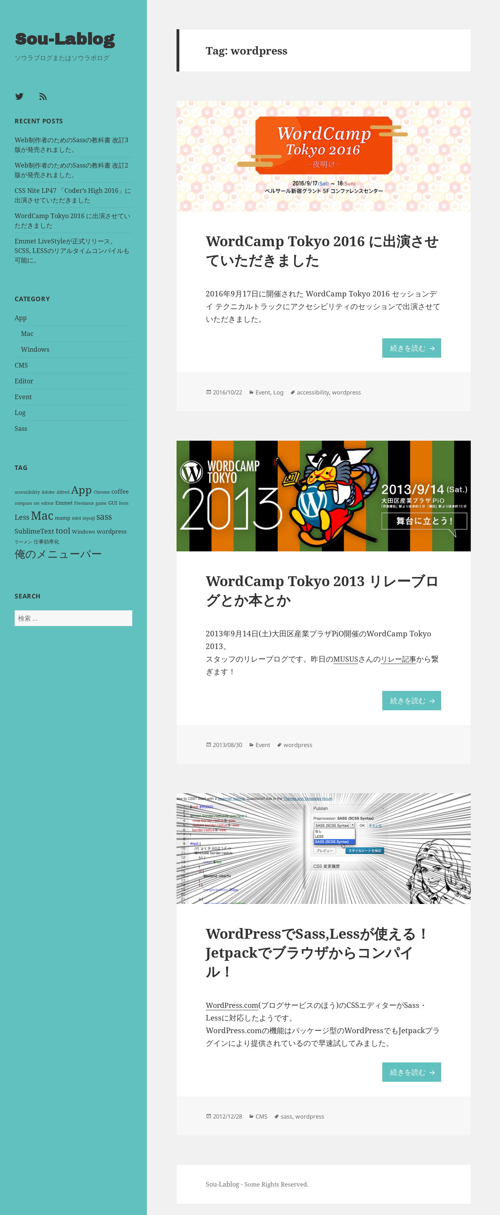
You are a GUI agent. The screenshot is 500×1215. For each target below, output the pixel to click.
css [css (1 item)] (36, 502)
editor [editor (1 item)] (47, 502)
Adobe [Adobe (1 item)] (48, 491)
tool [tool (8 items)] (63, 529)
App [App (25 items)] (81, 488)
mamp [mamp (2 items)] (62, 517)
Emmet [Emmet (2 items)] (64, 502)
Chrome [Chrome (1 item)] (102, 491)
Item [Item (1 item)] (123, 502)
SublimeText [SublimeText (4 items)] (34, 530)
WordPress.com (234, 1015)
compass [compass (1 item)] (23, 502)
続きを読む (414, 350)
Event (23, 396)
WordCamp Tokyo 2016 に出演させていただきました (320, 252)
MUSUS (346, 665)
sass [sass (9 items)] (104, 515)
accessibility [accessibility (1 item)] (27, 491)
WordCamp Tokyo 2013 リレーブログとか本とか (320, 596)
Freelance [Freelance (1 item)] (84, 502)
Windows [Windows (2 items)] (83, 530)
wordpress (358, 395)
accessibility (321, 395)
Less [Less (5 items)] (22, 516)
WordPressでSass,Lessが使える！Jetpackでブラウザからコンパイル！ (321, 961)
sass (292, 1127)
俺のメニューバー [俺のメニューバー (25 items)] (58, 553)
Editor (24, 380)
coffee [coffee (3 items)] (120, 490)
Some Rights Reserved (278, 1195)
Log (20, 412)
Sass (21, 427)
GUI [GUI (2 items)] (112, 502)
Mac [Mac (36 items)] (42, 515)
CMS (21, 364)
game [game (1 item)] (101, 502)
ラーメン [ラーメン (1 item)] (23, 541)
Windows (35, 348)
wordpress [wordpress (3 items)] (112, 530)
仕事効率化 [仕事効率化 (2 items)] (46, 541)
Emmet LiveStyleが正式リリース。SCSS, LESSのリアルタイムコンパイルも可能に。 (72, 250)
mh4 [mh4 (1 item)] (76, 517)
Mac (27, 332)
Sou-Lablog (66, 39)
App (21, 317)
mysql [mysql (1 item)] (89, 517)
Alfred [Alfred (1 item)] (63, 491)
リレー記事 (400, 665)
